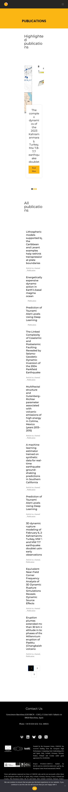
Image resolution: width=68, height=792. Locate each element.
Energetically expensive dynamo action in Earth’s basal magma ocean (34, 287)
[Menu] (63, 4)
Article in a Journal (33, 268)
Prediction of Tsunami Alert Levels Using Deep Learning (34, 314)
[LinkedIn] (27, 736)
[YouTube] (40, 736)
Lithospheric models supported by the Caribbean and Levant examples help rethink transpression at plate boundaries (34, 247)
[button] (32, 189)
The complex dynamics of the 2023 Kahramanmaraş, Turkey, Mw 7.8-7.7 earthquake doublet (34, 135)
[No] (65, 785)
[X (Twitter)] (46, 736)
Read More (34, 169)
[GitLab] (21, 736)
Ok (35, 788)
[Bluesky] (33, 736)
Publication (31, 270)
